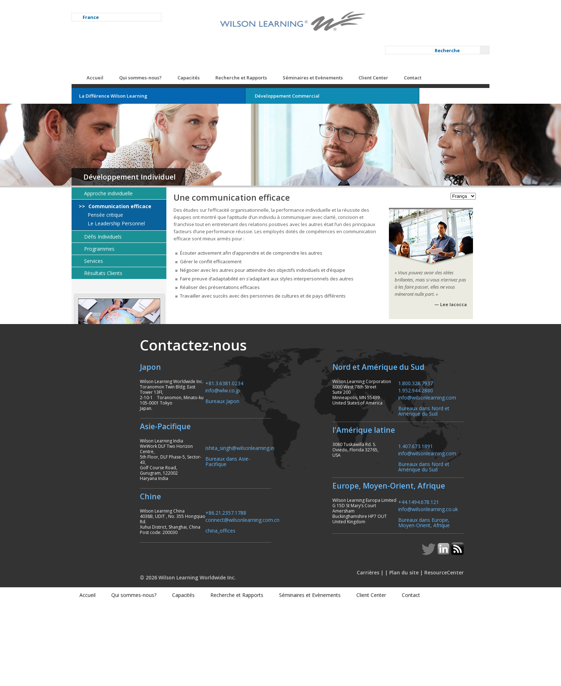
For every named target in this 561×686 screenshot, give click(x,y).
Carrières (363, 655)
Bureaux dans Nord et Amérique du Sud (416, 493)
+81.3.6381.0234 (190, 465)
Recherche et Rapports (271, 44)
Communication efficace (149, 173)
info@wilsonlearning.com (420, 480)
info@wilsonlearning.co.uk (420, 592)
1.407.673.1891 (408, 528)
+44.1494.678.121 (411, 585)
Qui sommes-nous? (170, 44)
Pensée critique (134, 182)
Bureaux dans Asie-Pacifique (203, 541)
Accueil (125, 44)
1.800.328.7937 (408, 465)
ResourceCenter (439, 655)
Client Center (403, 44)
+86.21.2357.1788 (191, 585)
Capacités (219, 44)
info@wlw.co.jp (188, 473)
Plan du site (399, 655)
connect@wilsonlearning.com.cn (208, 592)
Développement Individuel (159, 144)
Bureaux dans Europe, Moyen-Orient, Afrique (416, 605)
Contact (443, 44)
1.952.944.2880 (408, 473)
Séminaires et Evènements (343, 44)
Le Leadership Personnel (145, 190)
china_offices (186, 602)
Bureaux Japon (188, 483)
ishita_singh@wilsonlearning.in (205, 530)
